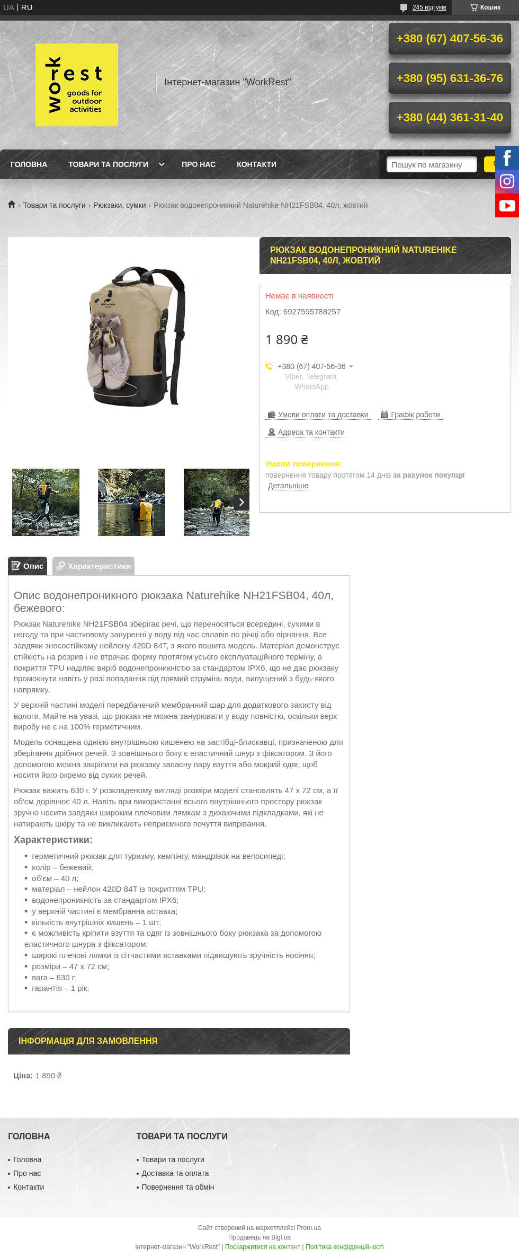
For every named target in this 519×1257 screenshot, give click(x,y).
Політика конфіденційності (345, 1247)
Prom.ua (309, 1228)
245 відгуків (429, 7)
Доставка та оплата (175, 1173)
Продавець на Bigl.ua (259, 1237)
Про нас (199, 164)
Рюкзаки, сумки (119, 205)
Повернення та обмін (178, 1187)
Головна (29, 164)
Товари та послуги (108, 164)
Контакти (256, 164)
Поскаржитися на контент (262, 1247)
